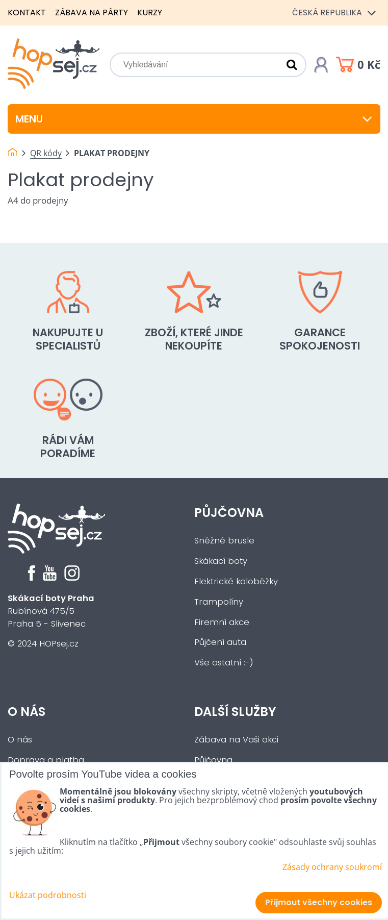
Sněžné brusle (224, 540)
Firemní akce (221, 622)
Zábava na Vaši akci (236, 739)
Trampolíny (218, 602)
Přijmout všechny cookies (318, 902)
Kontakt (27, 12)
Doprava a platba (46, 760)
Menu (194, 119)
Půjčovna (229, 512)
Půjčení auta (220, 642)
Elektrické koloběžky (236, 581)
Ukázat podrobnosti (47, 895)
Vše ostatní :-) (223, 662)
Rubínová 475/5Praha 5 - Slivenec (51, 611)
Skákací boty (220, 561)
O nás (26, 711)
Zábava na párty (91, 12)
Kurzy (149, 12)
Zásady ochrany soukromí (332, 867)
